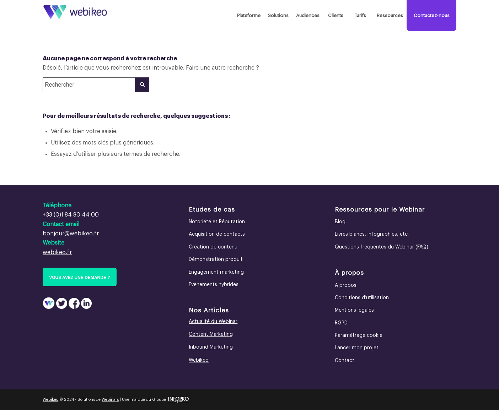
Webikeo (199, 360)
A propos (345, 285)
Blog (340, 221)
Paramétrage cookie (358, 335)
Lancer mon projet (357, 347)
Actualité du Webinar (213, 321)
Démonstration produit (216, 259)
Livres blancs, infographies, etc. (372, 234)
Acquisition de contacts (217, 234)
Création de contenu (213, 247)
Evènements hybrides (213, 284)
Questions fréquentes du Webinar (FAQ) (381, 247)
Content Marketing (211, 334)
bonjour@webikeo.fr (71, 233)
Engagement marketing (216, 272)
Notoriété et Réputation (217, 221)
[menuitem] (248, 15)
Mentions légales (354, 310)
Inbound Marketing (211, 347)
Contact (344, 360)
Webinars (110, 399)
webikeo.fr (57, 252)
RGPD (341, 323)
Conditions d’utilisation (362, 297)
